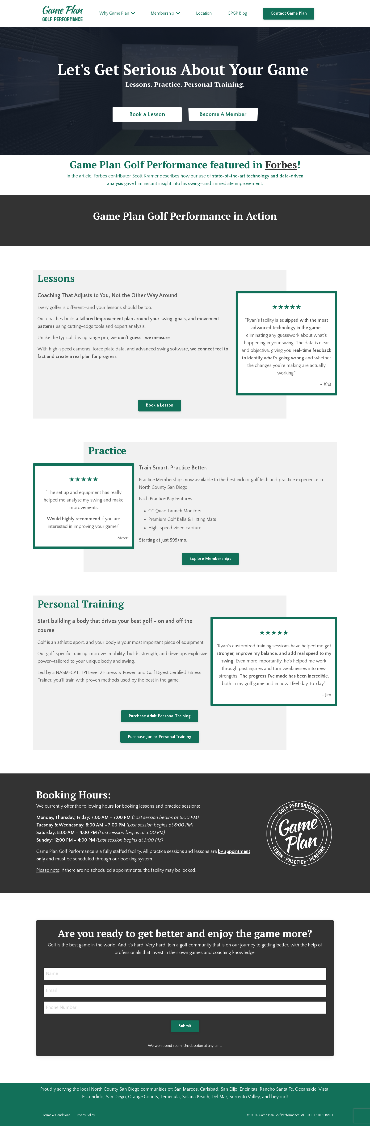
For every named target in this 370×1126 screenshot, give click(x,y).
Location (204, 13)
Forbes (281, 164)
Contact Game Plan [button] (289, 13)
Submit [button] (185, 1026)
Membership (165, 13)
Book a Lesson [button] (147, 114)
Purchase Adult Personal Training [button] (160, 716)
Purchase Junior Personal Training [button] (159, 737)
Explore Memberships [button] (210, 558)
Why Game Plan (117, 13)
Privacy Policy (85, 1115)
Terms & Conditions (56, 1115)
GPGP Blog (237, 13)
